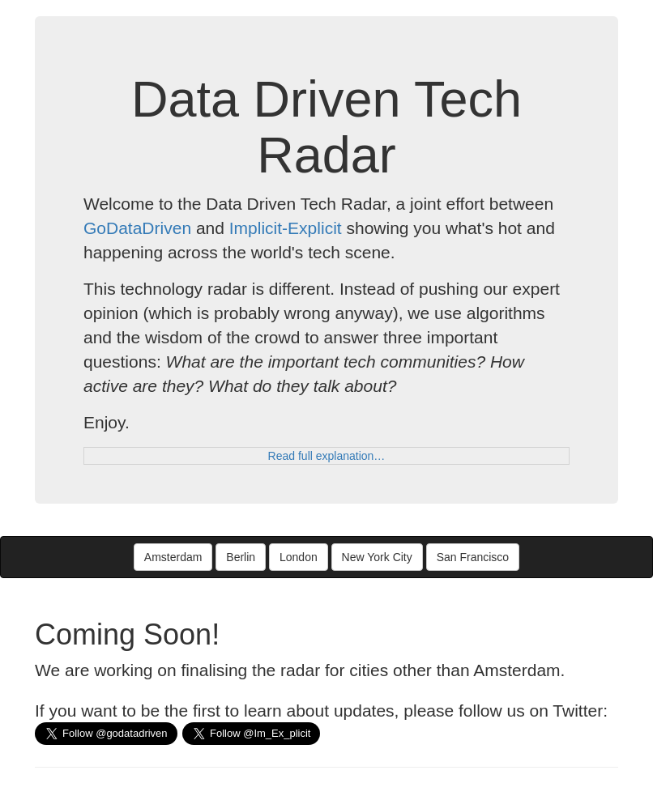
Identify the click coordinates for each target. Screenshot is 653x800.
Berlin (240, 557)
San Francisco (473, 557)
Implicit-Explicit (285, 228)
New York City (377, 557)
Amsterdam (173, 557)
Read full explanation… (327, 455)
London (299, 557)
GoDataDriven (137, 228)
